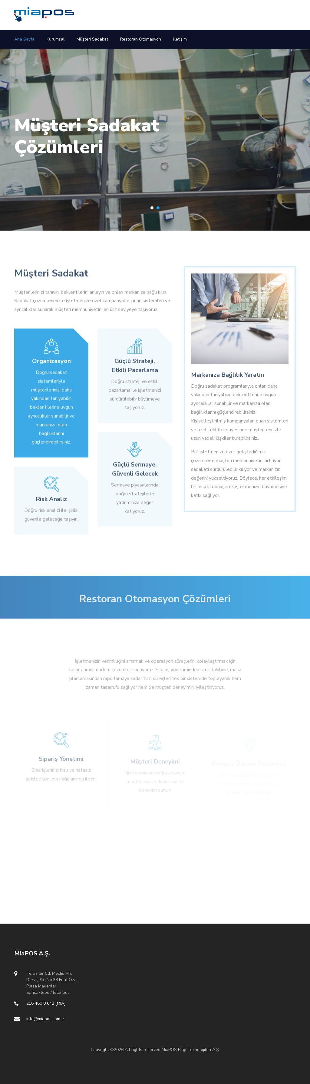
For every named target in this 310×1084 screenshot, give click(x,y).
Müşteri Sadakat (92, 39)
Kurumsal (55, 39)
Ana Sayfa (24, 39)
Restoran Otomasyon (140, 39)
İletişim (180, 39)
